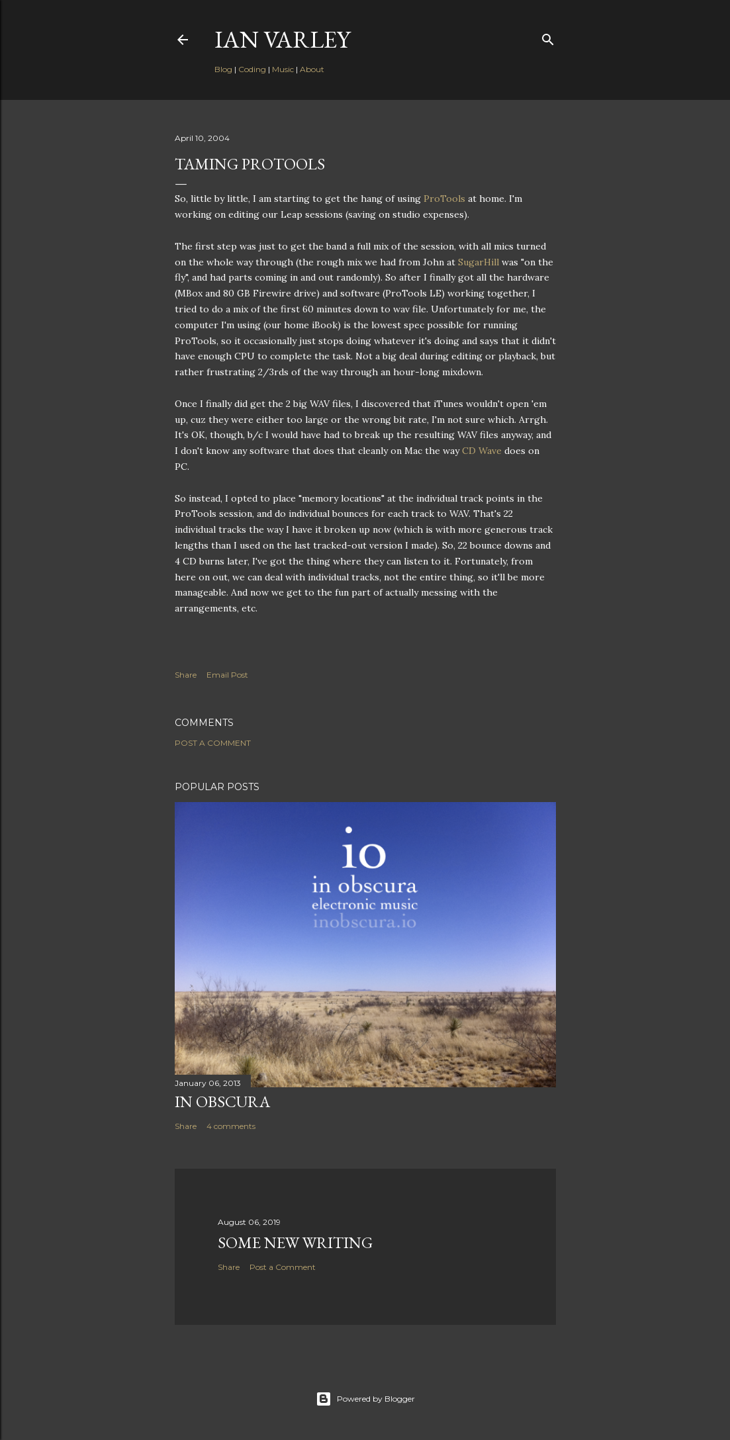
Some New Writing (295, 1242)
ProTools (444, 198)
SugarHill (478, 262)
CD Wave (482, 451)
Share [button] (186, 675)
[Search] (548, 37)
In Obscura (222, 1101)
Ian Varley (282, 39)
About (312, 69)
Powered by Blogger (365, 1399)
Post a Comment (213, 743)
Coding (252, 69)
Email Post (227, 675)
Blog (223, 69)
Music (283, 69)
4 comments (230, 1126)
